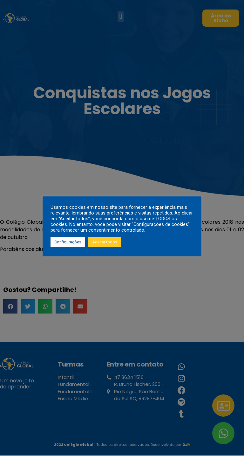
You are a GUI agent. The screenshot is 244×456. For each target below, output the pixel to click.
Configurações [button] (67, 242)
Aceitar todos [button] (104, 242)
